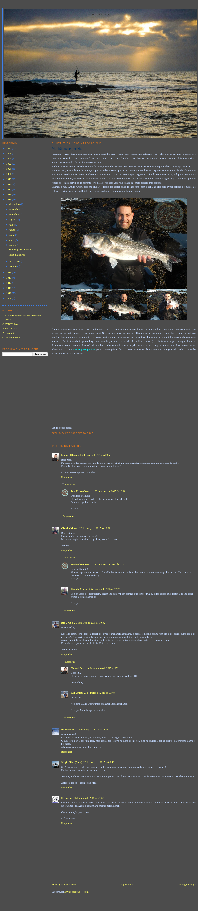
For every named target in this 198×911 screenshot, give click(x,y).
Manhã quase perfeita (67, 149)
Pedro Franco (68, 729)
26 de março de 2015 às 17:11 (105, 668)
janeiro (13, 266)
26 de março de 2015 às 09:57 (95, 454)
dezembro (14, 204)
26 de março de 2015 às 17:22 (104, 588)
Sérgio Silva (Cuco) (71, 762)
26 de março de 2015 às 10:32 (89, 622)
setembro (14, 214)
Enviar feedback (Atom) (76, 891)
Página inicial (127, 884)
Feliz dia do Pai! (17, 254)
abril (12, 240)
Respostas (70, 484)
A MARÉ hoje (9, 328)
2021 (9, 168)
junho (12, 229)
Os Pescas (66, 797)
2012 (9, 282)
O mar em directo (11, 337)
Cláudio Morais (69, 528)
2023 (9, 158)
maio (12, 234)
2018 (9, 184)
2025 (9, 148)
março (13, 245)
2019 (9, 179)
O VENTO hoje (10, 324)
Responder (66, 477)
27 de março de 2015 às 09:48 (99, 692)
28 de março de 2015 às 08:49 (98, 762)
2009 (9, 298)
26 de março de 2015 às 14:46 (92, 729)
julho (12, 224)
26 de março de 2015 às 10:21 (110, 564)
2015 (9, 199)
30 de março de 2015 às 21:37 (88, 797)
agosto (13, 219)
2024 (9, 153)
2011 (9, 288)
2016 (9, 194)
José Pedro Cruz (80, 491)
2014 (9, 272)
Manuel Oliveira (70, 454)
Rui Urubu (67, 622)
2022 (9, 163)
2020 (9, 173)
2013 (9, 277)
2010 (9, 293)
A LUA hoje (8, 332)
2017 (9, 189)
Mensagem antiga (186, 884)
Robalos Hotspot (100, 14)
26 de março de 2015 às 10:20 (110, 491)
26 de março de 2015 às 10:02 (94, 528)
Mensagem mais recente (64, 884)
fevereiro (14, 261)
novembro (15, 209)
